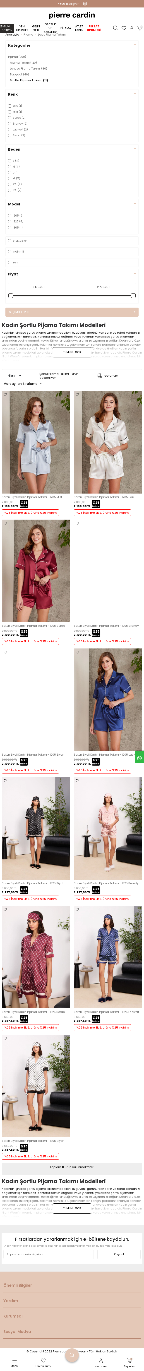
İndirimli (16, 251)
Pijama (65, 28)
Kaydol (119, 1254)
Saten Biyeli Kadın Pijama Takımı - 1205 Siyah (33, 755)
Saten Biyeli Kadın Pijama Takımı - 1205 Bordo (33, 626)
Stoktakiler (17, 241)
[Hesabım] (132, 28)
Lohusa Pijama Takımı (28, 68)
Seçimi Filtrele (72, 312)
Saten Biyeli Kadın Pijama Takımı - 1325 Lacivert (106, 1012)
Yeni (13, 262)
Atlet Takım (79, 28)
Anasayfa (10, 34)
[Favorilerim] (124, 28)
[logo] (72, 15)
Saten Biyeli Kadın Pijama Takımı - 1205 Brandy (106, 626)
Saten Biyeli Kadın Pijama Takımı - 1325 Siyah (33, 883)
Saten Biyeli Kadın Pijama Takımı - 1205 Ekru (104, 497)
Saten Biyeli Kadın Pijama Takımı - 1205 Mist (32, 497)
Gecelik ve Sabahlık (50, 28)
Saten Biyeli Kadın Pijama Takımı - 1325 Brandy (106, 883)
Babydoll (19, 74)
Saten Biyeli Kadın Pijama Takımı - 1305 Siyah (33, 1141)
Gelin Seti (36, 28)
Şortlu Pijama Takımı (29, 80)
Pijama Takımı (23, 63)
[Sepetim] (139, 28)
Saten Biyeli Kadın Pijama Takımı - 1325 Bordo (33, 1012)
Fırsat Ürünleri (94, 28)
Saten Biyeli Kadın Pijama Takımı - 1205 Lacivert (106, 755)
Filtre (14, 375)
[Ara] (115, 28)
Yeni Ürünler (22, 28)
